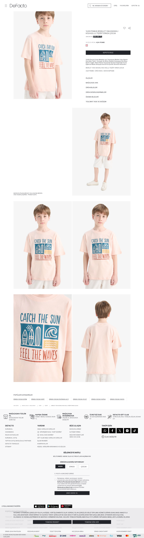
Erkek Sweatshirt (101, 531)
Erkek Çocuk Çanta (117, 399)
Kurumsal (9, 429)
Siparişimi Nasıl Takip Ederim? (49, 432)
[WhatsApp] (105, 430)
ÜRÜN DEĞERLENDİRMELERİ (96, 92)
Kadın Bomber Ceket (124, 531)
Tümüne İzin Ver (92, 522)
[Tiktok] (134, 430)
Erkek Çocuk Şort (38, 399)
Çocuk (84, 467)
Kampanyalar (42, 444)
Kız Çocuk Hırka (77, 531)
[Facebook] (112, 430)
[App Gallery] (66, 506)
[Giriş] (115, 6)
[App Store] (39, 506)
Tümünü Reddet (52, 522)
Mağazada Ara (92, 83)
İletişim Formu (75, 432)
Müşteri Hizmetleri (77, 435)
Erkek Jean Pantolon (13, 531)
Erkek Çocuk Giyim (20, 399)
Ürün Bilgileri (91, 87)
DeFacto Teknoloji (12, 444)
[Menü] (5, 5)
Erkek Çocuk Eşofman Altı (59, 399)
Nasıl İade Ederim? (45, 435)
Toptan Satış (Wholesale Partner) (18, 441)
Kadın (60, 466)
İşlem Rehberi (42, 441)
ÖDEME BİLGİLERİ (92, 97)
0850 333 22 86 (75, 437)
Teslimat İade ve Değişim (96, 101)
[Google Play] (53, 506)
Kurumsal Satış (11, 438)
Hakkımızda (9, 432)
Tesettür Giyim (55, 531)
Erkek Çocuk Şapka (98, 399)
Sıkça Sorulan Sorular (46, 429)
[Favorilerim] (124, 6)
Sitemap (8, 446)
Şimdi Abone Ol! (72, 493)
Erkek (72, 467)
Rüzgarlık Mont (33, 531)
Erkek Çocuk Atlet (80, 399)
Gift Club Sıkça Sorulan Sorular (49, 438)
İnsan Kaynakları (11, 435)
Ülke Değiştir (110, 437)
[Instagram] (127, 430)
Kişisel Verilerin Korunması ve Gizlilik (51, 446)
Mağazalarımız (75, 429)
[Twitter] (120, 430)
